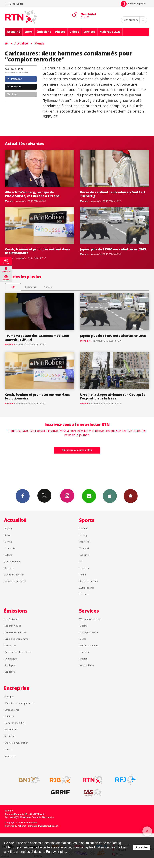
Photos (60, 32)
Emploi (83, 658)
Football (83, 528)
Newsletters (89, 496)
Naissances (10, 645)
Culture (8, 555)
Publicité (9, 716)
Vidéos (74, 32)
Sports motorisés (88, 581)
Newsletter (10, 756)
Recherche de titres (15, 632)
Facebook (23, 496)
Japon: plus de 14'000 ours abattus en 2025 (113, 249)
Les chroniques (12, 625)
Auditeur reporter (14, 574)
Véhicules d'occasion (90, 619)
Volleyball (84, 548)
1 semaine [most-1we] (30, 286)
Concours (9, 671)
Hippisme (84, 568)
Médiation (9, 736)
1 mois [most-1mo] (48, 286)
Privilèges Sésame (89, 632)
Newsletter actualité (15, 581)
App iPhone (110, 496)
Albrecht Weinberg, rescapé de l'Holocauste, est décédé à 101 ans (32, 194)
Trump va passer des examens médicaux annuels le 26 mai (37, 337)
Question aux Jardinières (17, 652)
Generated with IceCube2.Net (43, 826)
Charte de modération (16, 742)
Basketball (84, 541)
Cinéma (83, 625)
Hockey (83, 535)
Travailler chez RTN (14, 723)
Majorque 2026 (110, 32)
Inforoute (84, 652)
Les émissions (11, 619)
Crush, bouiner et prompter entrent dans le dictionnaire (37, 251)
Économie (9, 548)
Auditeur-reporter (133, 4)
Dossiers (8, 568)
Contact (8, 749)
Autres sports (86, 587)
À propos (9, 696)
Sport (28, 32)
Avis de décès (86, 665)
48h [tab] (13, 286)
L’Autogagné (10, 658)
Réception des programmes (19, 703)
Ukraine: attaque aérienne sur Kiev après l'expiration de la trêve (112, 396)
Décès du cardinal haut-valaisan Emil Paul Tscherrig (112, 194)
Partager (14, 78)
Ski (80, 561)
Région (8, 528)
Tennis (82, 574)
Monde (39, 43)
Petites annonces (88, 645)
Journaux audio (12, 561)
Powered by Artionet (15, 826)
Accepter (141, 847)
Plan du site (48, 817)
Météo (82, 639)
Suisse (7, 535)
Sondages (9, 665)
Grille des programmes (16, 639)
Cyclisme (84, 555)
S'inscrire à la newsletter (77, 450)
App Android (131, 496)
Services (89, 32)
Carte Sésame (11, 709)
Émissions (44, 32)
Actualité (13, 32)
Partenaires (10, 729)
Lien (12, 94)
